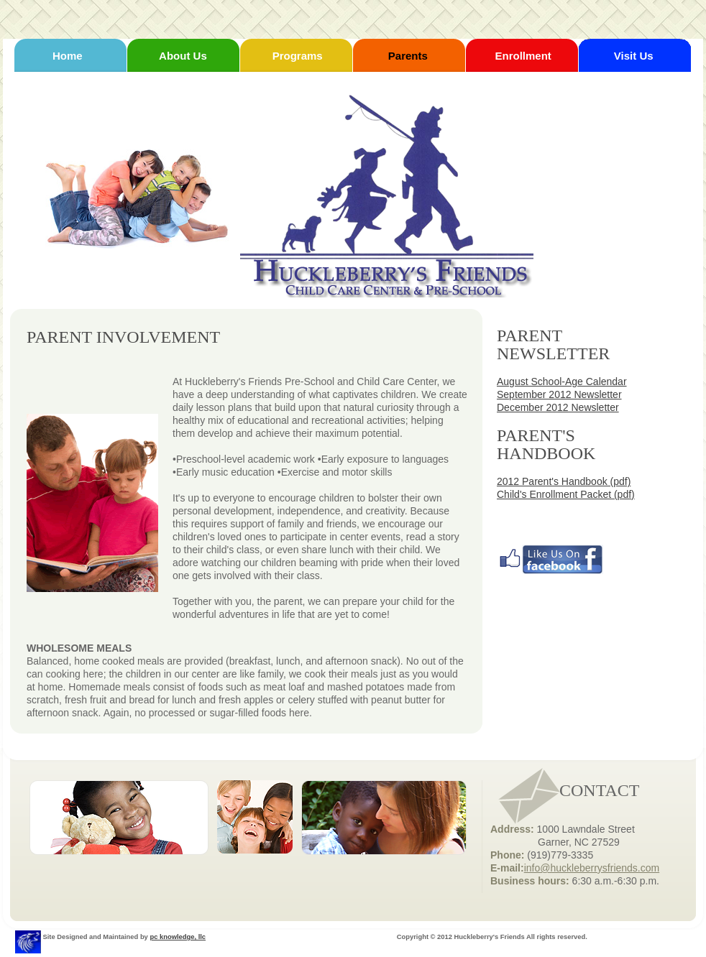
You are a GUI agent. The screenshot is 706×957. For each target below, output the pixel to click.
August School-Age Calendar (562, 381)
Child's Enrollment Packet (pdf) (566, 494)
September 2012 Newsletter (559, 394)
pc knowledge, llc (178, 936)
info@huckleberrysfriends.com (592, 868)
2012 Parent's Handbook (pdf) (564, 481)
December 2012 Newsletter (558, 407)
